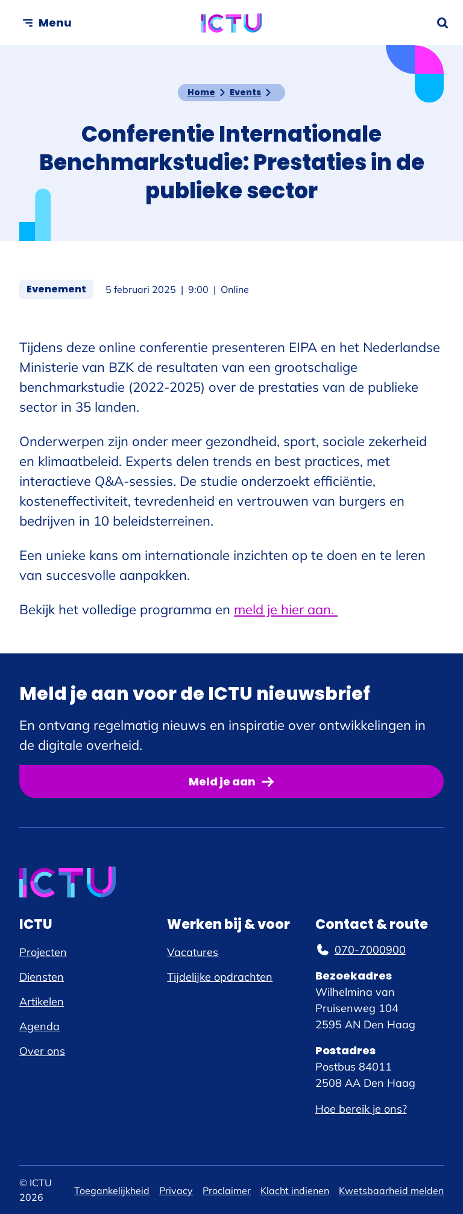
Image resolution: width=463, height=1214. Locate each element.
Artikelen (41, 1001)
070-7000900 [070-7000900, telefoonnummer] (360, 949)
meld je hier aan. (286, 609)
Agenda (39, 1026)
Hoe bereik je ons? (361, 1109)
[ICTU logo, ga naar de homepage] (231, 23)
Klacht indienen (294, 1190)
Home (201, 92)
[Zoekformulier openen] (442, 23)
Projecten (43, 952)
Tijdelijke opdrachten (219, 977)
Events (245, 92)
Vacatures (192, 952)
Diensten (41, 977)
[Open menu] (47, 22)
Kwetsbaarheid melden (391, 1190)
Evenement (60, 288)
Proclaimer (227, 1190)
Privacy (176, 1190)
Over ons (42, 1051)
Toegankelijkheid (112, 1190)
